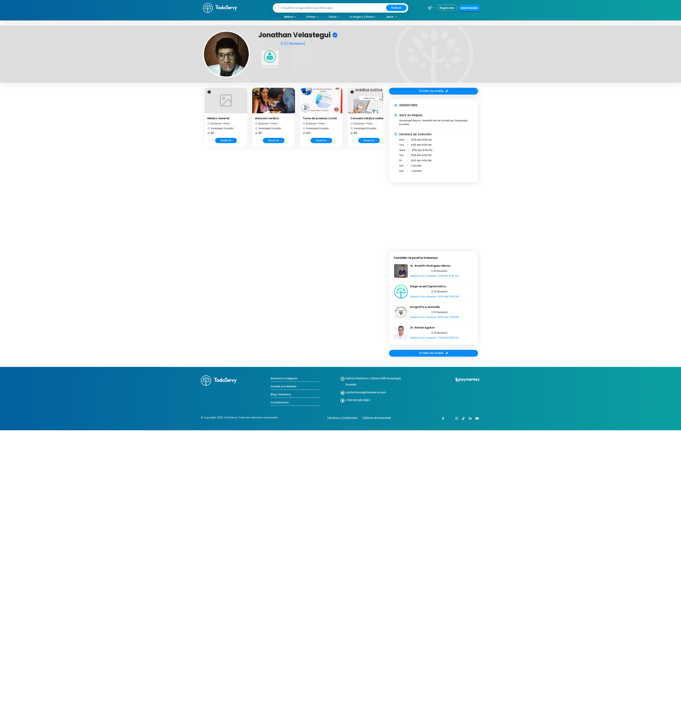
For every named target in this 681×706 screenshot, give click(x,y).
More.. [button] (391, 17)
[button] (431, 8)
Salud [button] (333, 17)
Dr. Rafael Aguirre (422, 328)
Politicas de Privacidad (376, 417)
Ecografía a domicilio (425, 307)
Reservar (226, 140)
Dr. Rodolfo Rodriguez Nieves (430, 266)
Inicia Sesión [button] (469, 8)
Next (384, 120)
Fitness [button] (311, 17)
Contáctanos (280, 402)
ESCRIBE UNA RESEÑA (433, 91)
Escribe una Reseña (283, 386)
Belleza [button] (289, 17)
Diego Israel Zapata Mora (428, 286)
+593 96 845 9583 (358, 400)
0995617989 (408, 105)
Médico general (270, 65)
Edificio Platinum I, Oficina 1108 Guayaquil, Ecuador (373, 381)
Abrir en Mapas (410, 115)
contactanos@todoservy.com (366, 392)
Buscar (396, 8)
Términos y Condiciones (342, 417)
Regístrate (447, 8)
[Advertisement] (32, 214)
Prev (204, 120)
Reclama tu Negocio (284, 378)
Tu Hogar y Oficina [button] (361, 17)
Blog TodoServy (281, 394)
